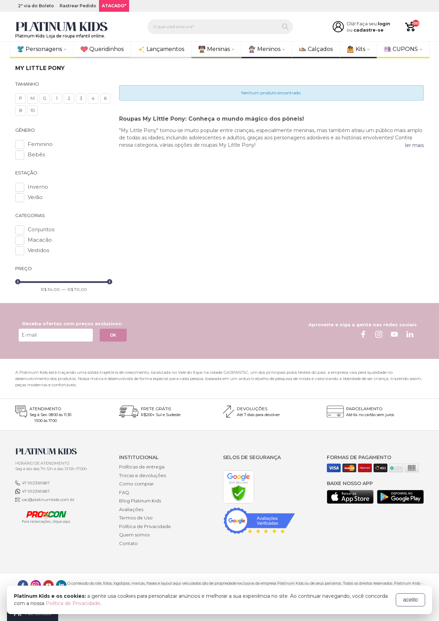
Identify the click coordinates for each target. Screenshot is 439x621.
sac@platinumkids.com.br (48, 499)
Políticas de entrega (141, 466)
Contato (128, 543)
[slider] (17, 281)
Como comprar (136, 483)
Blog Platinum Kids (140, 500)
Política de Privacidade (145, 526)
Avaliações (131, 509)
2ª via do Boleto (36, 5)
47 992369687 (36, 482)
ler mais (414, 145)
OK (113, 335)
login (384, 23)
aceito (410, 600)
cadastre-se (368, 30)
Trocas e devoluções (142, 475)
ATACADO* (114, 5)
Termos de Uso (136, 517)
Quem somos (134, 534)
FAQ (124, 492)
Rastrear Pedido (78, 5)
